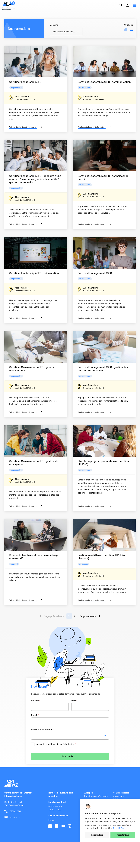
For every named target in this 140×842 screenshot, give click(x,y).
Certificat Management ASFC (95, 273)
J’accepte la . (56, 744)
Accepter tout (123, 835)
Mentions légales (121, 792)
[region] (110, 820)
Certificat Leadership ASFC (25, 81)
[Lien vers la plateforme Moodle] (128, 5)
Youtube (63, 826)
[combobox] (71, 735)
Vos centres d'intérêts (42, 729)
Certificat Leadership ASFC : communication (104, 81)
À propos (88, 792)
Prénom (35, 700)
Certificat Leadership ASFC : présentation (34, 273)
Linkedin (50, 826)
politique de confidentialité (61, 744)
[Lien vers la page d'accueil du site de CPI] (9, 5)
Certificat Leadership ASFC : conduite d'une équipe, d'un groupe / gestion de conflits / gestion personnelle (35, 179)
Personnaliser (97, 835)
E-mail (35, 715)
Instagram (70, 826)
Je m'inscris (67, 756)
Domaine (54, 24)
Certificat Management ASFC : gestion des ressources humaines (103, 368)
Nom (74, 700)
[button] (134, 5)
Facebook (57, 826)
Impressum (118, 796)
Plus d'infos (118, 828)
